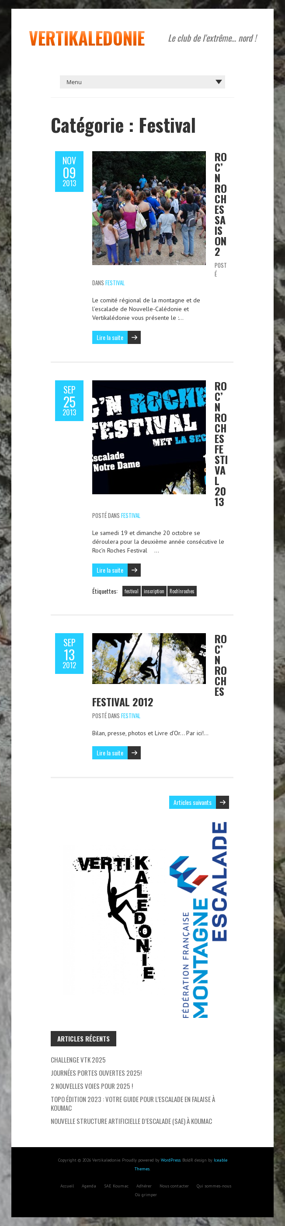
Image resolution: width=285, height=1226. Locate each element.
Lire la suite (110, 337)
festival (132, 591)
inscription (154, 591)
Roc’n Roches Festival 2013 (221, 443)
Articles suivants (193, 802)
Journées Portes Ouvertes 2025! (96, 1072)
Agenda (89, 1186)
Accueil (67, 1186)
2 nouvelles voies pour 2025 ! (92, 1086)
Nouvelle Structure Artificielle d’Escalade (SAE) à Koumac (131, 1121)
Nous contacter (174, 1186)
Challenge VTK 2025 (78, 1059)
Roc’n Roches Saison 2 (221, 204)
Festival (115, 282)
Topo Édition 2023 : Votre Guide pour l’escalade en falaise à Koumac (133, 1103)
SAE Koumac (116, 1186)
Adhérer (144, 1186)
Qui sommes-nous (214, 1186)
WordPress (171, 1160)
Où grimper (146, 1195)
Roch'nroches (182, 591)
